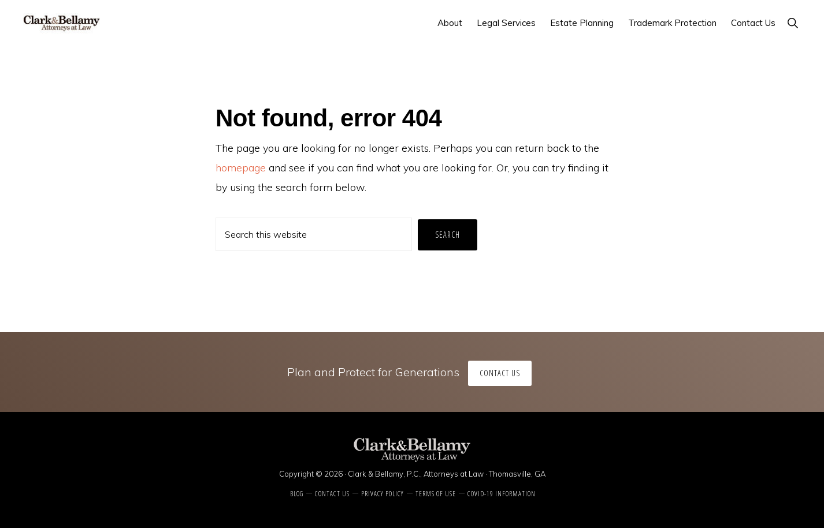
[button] (792, 23)
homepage (241, 167)
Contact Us (500, 373)
